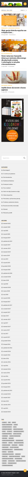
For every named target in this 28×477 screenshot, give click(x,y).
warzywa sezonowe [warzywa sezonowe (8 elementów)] (14, 456)
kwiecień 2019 (7, 252)
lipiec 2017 (6, 315)
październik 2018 (7, 273)
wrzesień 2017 (7, 308)
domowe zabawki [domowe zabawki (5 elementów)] (7, 429)
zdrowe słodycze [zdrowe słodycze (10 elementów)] (21, 460)
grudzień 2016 (7, 340)
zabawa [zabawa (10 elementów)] (4, 460)
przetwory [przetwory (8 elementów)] (5, 447)
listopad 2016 (6, 344)
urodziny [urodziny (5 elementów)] (17, 454)
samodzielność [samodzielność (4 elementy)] (18, 449)
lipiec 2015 (6, 401)
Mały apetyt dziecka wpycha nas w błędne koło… (13, 31)
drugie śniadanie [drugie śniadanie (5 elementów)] (18, 429)
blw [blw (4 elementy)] (9, 422)
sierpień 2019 (6, 244)
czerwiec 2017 (7, 319)
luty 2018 (5, 294)
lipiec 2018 (6, 280)
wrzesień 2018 (7, 276)
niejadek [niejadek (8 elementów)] (4, 438)
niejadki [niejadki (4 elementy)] (11, 438)
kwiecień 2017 (7, 326)
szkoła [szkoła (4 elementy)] (4, 451)
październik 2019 (7, 241)
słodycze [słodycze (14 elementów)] (10, 451)
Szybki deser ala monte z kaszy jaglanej (13, 89)
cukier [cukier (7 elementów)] (15, 424)
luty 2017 (5, 333)
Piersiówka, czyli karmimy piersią (11, 198)
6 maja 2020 (4, 66)
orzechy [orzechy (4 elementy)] (4, 442)
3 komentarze (12, 34)
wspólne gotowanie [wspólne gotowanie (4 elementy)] (7, 458)
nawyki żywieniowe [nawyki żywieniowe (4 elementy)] (15, 435)
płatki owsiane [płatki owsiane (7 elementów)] (14, 447)
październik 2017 (7, 305)
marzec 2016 (6, 372)
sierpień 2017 (6, 312)
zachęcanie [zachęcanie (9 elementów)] (11, 460)
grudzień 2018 (7, 266)
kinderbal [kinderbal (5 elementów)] (5, 435)
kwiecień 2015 (7, 411)
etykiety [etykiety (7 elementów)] (9, 431)
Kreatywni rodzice (8, 184)
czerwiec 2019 (7, 248)
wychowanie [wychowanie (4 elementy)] (18, 458)
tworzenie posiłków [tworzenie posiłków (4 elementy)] (8, 454)
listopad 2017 (6, 301)
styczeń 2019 (6, 262)
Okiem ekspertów (7, 195)
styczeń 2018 (6, 298)
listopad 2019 (6, 237)
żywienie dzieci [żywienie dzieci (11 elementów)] (12, 463)
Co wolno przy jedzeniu (9, 173)
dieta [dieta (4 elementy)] (15, 426)
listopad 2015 (6, 387)
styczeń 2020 (6, 234)
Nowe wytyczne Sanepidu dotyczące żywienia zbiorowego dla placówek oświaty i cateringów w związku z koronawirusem (13, 60)
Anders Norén (9, 474)
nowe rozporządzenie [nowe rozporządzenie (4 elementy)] (8, 440)
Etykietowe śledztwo (8, 180)
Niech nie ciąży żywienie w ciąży (11, 191)
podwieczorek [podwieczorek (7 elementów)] (6, 445)
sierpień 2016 (6, 355)
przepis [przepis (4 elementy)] (21, 445)
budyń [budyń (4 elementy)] (14, 422)
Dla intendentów (6, 53)
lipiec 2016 (6, 358)
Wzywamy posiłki (6, 85)
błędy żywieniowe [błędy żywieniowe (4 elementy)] (7, 424)
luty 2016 (5, 376)
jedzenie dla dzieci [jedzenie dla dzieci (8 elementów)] (19, 431)
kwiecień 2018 (7, 287)
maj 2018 (5, 284)
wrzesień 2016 (7, 351)
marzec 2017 (6, 330)
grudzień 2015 (7, 383)
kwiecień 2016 (7, 369)
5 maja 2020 (4, 92)
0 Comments (11, 66)
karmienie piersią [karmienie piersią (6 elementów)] (7, 433)
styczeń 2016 (6, 379)
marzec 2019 (6, 255)
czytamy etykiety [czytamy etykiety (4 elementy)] (7, 426)
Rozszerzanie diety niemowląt (11, 205)
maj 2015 (5, 408)
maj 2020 (5, 230)
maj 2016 (5, 365)
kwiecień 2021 (7, 223)
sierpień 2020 (6, 227)
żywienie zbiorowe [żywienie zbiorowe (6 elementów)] (7, 465)
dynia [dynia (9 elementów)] (3, 431)
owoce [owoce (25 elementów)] (10, 442)
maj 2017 (5, 323)
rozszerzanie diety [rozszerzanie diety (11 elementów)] (7, 449)
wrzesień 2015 (7, 394)
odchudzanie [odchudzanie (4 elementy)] (19, 440)
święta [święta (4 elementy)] (4, 463)
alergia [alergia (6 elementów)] (4, 422)
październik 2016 (7, 347)
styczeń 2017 (6, 337)
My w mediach (7, 188)
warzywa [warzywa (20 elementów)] (4, 456)
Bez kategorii (6, 170)
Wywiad (5, 209)
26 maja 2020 (4, 34)
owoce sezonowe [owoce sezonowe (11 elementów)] (18, 442)
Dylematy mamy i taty (12, 472)
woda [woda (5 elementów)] (23, 456)
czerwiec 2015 (7, 404)
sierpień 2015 (6, 397)
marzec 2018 (6, 291)
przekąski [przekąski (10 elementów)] (14, 445)
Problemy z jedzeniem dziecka (10, 28)
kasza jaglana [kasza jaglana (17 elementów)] (17, 433)
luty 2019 (5, 259)
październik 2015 (7, 390)
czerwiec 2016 (7, 362)
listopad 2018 (6, 269)
